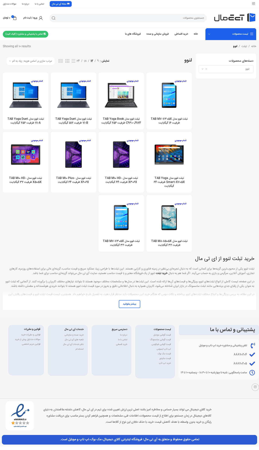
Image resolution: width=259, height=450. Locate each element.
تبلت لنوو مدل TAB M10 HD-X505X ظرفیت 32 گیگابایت (25, 183)
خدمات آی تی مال (74, 333)
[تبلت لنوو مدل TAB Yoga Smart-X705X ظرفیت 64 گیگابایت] (169, 158)
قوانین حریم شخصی (31, 348)
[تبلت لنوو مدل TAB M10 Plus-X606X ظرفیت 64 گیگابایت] (73, 158)
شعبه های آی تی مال (74, 343)
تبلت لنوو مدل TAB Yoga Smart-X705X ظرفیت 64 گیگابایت (170, 185)
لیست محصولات (162, 333)
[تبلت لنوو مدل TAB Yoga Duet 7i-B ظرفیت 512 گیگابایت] (73, 94)
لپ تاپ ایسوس (164, 352)
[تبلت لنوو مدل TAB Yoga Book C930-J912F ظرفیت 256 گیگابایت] (121, 94)
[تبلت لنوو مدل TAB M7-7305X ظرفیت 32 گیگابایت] (121, 221)
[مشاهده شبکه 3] (67, 61)
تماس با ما (122, 343)
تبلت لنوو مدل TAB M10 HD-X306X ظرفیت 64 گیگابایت (121, 183)
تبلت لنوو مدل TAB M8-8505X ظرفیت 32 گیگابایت (170, 247)
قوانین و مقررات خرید (30, 338)
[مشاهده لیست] (73, 61)
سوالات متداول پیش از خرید (27, 343)
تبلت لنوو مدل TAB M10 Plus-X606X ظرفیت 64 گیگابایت (73, 183)
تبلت (244, 46)
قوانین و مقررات (32, 333)
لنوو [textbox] (228, 69)
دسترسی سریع (119, 333)
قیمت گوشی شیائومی (161, 348)
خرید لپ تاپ (165, 367)
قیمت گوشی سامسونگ (160, 343)
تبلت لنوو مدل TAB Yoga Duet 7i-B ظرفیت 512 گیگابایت (73, 120)
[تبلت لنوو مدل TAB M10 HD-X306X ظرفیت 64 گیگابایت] (121, 158)
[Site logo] (235, 18)
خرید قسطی (121, 348)
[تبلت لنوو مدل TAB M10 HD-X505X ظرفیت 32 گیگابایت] (25, 158)
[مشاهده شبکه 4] (60, 61)
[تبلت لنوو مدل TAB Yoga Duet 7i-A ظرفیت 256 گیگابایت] (25, 94)
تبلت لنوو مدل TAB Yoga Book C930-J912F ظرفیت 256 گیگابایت (121, 122)
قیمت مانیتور (165, 362)
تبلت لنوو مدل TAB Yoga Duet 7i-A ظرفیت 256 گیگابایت (25, 120)
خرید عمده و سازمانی (74, 338)
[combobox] (225, 69)
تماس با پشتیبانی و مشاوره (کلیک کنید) (25, 34)
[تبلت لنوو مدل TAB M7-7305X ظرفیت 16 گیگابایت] (169, 94)
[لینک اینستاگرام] (253, 4)
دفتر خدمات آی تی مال (73, 348)
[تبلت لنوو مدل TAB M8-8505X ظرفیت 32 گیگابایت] (169, 221)
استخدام (80, 352)
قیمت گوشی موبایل (162, 338)
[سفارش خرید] (31, 61)
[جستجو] (128, 18)
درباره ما (123, 338)
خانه (253, 46)
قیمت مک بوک (164, 357)
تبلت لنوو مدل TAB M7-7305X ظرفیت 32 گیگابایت (121, 247)
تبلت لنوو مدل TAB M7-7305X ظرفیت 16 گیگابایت (170, 120)
